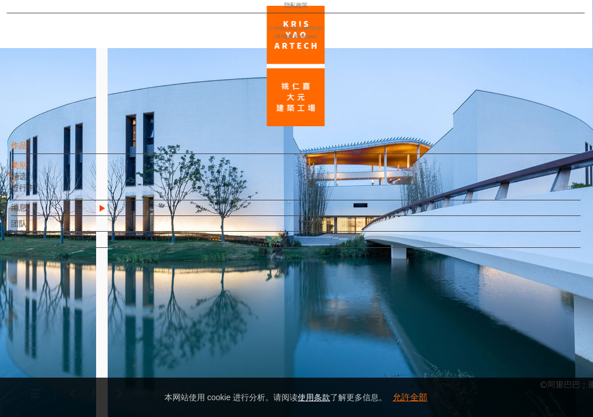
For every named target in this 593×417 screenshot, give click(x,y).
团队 (39, 229)
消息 (39, 213)
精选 (39, 181)
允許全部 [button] (410, 397)
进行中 (43, 193)
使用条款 (314, 397)
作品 (39, 151)
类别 (39, 170)
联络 (39, 245)
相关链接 (47, 260)
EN (79, 340)
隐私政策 (59, 374)
